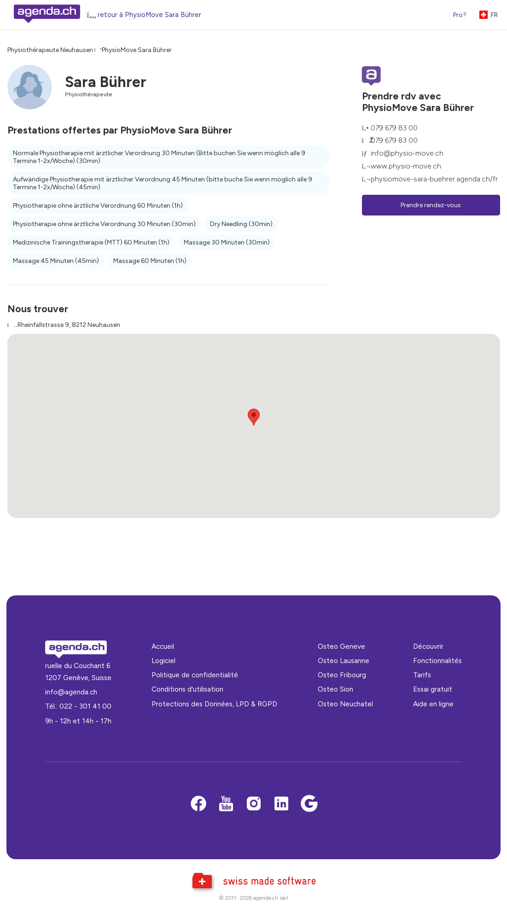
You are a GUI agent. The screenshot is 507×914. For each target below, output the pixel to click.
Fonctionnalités (437, 660)
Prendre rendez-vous (431, 205)
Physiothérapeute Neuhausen (50, 50)
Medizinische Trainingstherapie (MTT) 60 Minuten (91, 242)
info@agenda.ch (71, 691)
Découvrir (428, 646)
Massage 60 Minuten (149, 261)
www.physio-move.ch (406, 166)
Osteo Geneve (341, 646)
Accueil (163, 646)
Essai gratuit (432, 689)
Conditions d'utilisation (187, 689)
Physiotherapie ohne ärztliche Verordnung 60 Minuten (98, 206)
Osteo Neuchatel (345, 703)
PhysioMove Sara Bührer (137, 50)
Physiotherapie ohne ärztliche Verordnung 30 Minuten (104, 224)
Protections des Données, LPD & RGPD (214, 703)
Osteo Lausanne (343, 660)
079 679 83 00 (394, 127)
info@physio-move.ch (407, 153)
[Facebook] (198, 804)
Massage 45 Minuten (56, 261)
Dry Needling (241, 224)
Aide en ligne (433, 703)
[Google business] (309, 804)
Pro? (459, 15)
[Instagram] (254, 804)
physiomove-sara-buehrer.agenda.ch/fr (434, 179)
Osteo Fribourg (342, 674)
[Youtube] (226, 804)
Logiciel (163, 660)
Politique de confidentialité (195, 674)
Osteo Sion (335, 689)
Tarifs (422, 674)
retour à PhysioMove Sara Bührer (149, 15)
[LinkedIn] (281, 804)
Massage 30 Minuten (227, 242)
